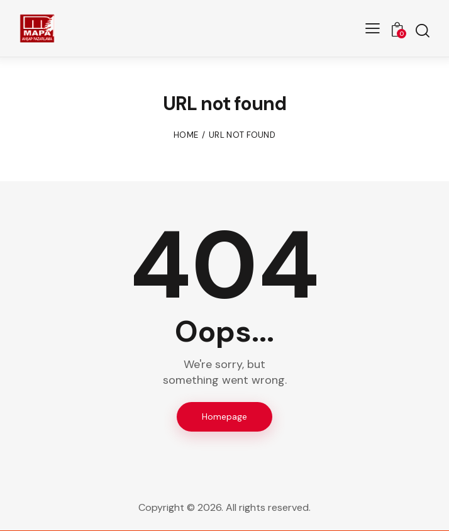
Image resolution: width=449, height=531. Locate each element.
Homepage (224, 416)
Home (186, 135)
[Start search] (422, 30)
